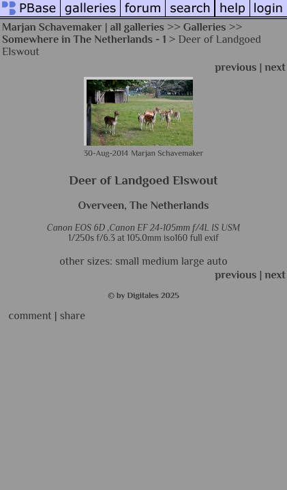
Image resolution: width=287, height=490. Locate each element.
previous (235, 67)
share (72, 316)
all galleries (137, 27)
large (193, 261)
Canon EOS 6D (76, 228)
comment (30, 316)
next (275, 67)
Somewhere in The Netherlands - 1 (84, 39)
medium (160, 261)
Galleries (204, 27)
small (127, 261)
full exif (204, 238)
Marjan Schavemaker (52, 27)
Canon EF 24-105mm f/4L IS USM (174, 228)
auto (217, 261)
